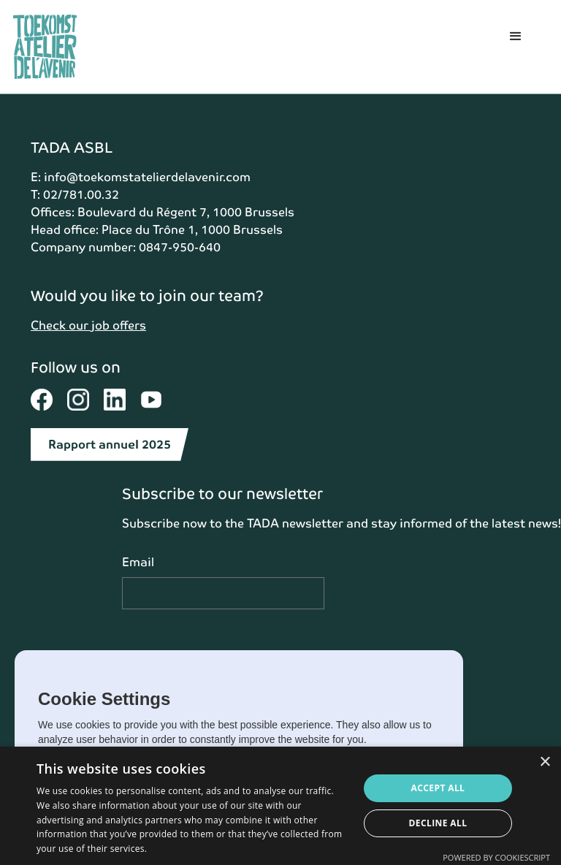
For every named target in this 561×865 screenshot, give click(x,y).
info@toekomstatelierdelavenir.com (147, 177)
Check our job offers (88, 325)
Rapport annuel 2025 (109, 444)
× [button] (544, 762)
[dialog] (280, 806)
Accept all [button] (438, 788)
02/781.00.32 (81, 194)
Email (138, 562)
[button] (516, 47)
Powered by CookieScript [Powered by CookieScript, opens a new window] (496, 857)
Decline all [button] (438, 823)
